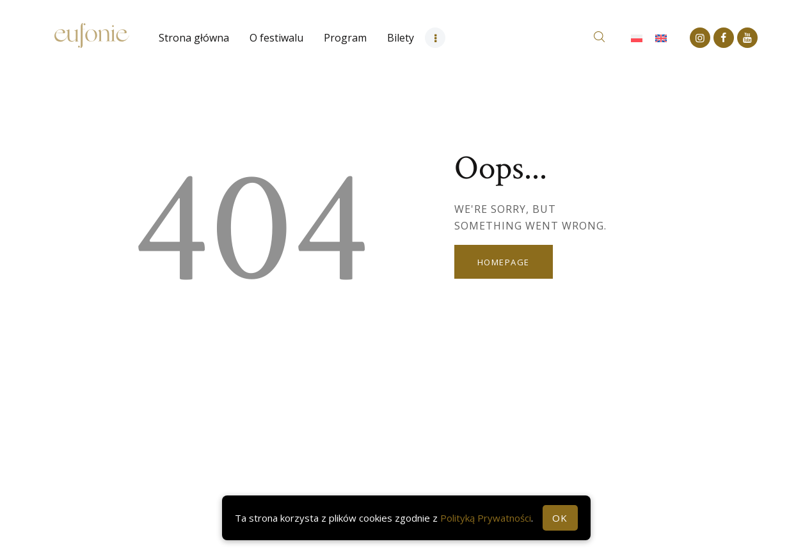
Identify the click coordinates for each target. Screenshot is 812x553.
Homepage (503, 262)
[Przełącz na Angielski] (661, 38)
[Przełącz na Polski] (637, 38)
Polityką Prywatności (485, 517)
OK (560, 517)
